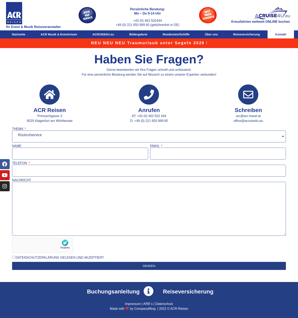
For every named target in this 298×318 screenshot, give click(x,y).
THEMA (18, 129)
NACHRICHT (21, 180)
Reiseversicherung (246, 34)
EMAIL (155, 146)
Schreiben (248, 110)
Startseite (18, 34)
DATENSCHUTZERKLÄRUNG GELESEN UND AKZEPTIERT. (60, 257)
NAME (16, 146)
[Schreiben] (248, 94)
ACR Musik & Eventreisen (59, 34)
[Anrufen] (149, 94)
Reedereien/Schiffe (176, 34)
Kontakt (280, 34)
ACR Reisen (49, 110)
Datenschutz (164, 304)
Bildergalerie (138, 34)
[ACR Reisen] (49, 94)
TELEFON (20, 163)
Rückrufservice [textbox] (30, 135)
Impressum (133, 304)
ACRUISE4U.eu (103, 34)
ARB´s (148, 304)
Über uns (211, 34)
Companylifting (145, 308)
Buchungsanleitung (113, 291)
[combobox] (149, 136)
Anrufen (149, 110)
